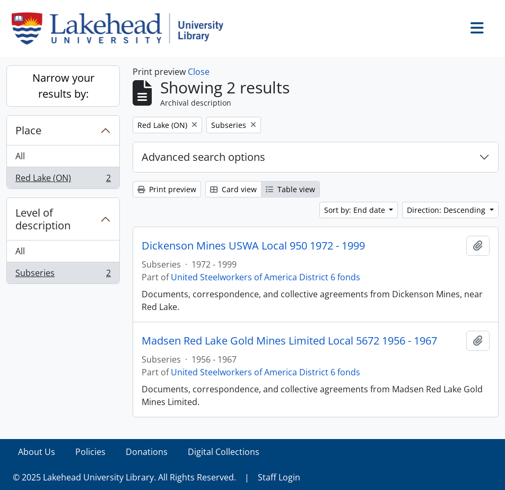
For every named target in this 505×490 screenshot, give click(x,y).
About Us (36, 452)
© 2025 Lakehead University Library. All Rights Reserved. (124, 477)
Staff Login (279, 477)
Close (199, 72)
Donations (147, 452)
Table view (290, 189)
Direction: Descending (447, 210)
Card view (233, 189)
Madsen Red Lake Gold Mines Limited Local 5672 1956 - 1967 (289, 340)
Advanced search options (203, 157)
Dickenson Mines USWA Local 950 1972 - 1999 (253, 245)
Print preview (166, 189)
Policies (90, 452)
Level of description (43, 219)
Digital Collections (223, 452)
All (20, 156)
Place (28, 130)
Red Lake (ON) (63, 179)
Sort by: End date (355, 210)
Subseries (63, 275)
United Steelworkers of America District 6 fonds (265, 277)
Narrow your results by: (63, 86)
